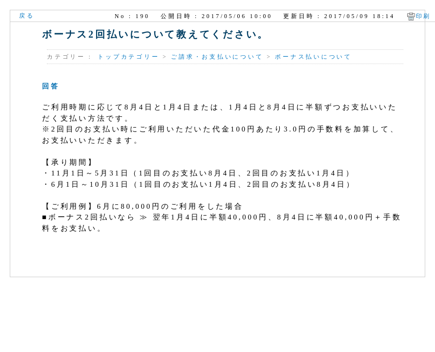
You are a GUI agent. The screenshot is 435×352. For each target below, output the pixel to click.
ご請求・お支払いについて (217, 56)
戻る (27, 15)
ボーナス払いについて (313, 56)
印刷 (424, 16)
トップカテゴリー (128, 56)
